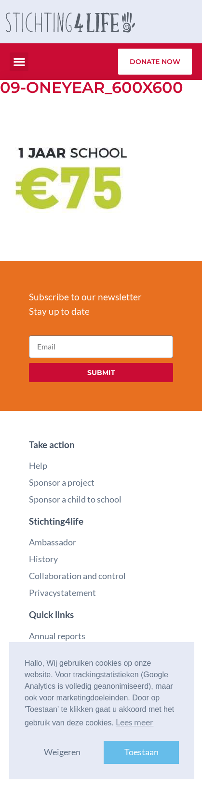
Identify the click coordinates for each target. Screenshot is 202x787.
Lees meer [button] (134, 722)
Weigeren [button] (62, 752)
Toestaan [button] (141, 752)
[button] (19, 61)
